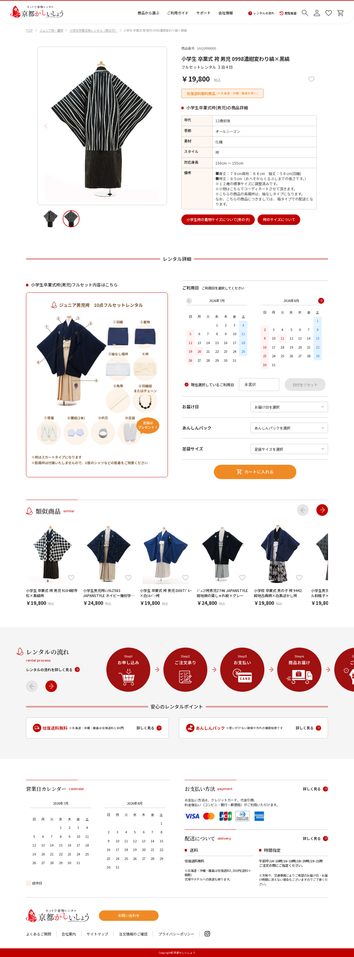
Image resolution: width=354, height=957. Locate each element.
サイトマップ (97, 934)
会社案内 (69, 934)
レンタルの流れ (261, 13)
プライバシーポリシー (176, 934)
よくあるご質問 (38, 934)
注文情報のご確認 (133, 934)
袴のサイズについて (279, 219)
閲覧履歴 (288, 13)
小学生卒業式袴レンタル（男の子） (93, 30)
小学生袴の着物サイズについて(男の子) (218, 219)
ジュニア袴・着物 (51, 30)
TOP (29, 30)
